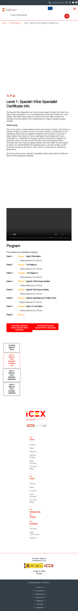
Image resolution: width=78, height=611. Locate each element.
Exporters (33, 529)
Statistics (33, 538)
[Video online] (39, 184)
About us (39, 587)
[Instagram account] (76, 2)
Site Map (39, 604)
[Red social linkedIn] (14, 96)
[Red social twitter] (8, 96)
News (32, 448)
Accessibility (39, 608)
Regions (33, 452)
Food (32, 479)
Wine (32, 440)
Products (33, 491)
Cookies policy (40, 594)
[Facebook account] (70, 2)
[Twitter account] (66, 2)
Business (34, 524)
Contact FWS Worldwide (18, 15)
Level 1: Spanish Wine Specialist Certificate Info (11, 360)
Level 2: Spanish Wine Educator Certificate (11, 389)
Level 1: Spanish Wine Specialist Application (12, 375)
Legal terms (39, 597)
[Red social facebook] (11, 96)
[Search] (65, 16)
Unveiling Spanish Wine (11, 348)
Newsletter (40, 601)
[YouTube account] (73, 2)
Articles (32, 445)
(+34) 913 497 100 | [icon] (56, 2)
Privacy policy (40, 591)
